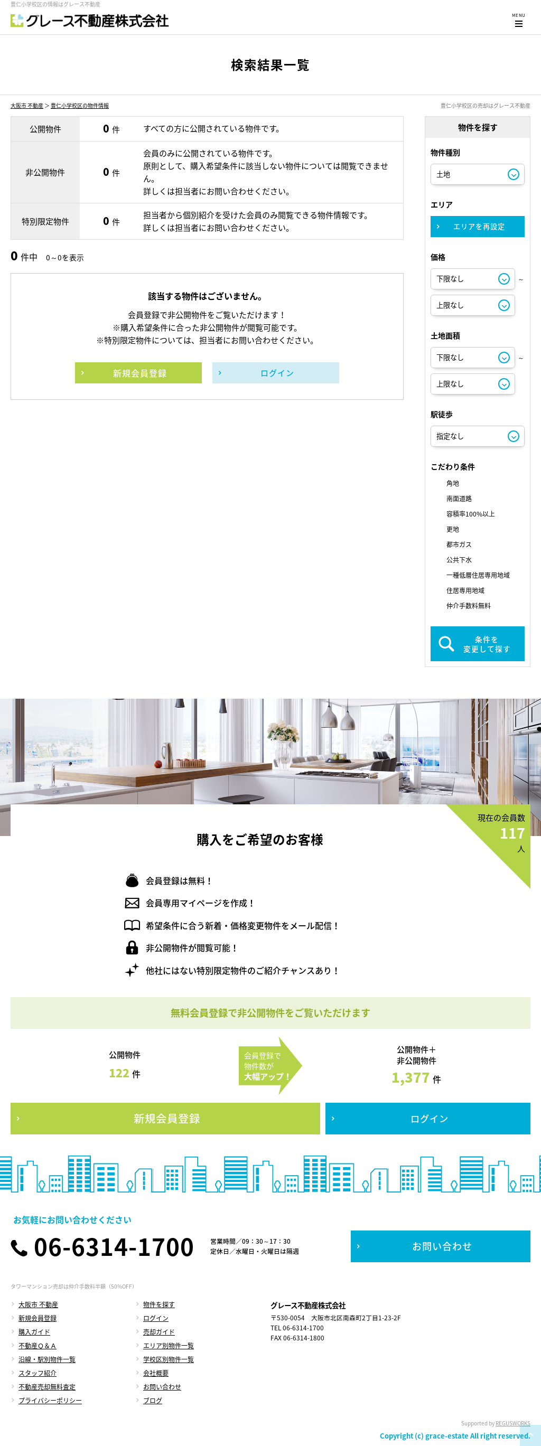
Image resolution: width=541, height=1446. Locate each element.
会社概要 (156, 1373)
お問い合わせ (162, 1387)
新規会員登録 (37, 1318)
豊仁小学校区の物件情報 (80, 105)
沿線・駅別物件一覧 (47, 1359)
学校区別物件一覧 (168, 1359)
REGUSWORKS (513, 1423)
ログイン (156, 1318)
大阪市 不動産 (27, 105)
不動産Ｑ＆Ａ (37, 1345)
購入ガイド (34, 1332)
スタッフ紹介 (37, 1373)
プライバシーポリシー (50, 1400)
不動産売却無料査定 (47, 1387)
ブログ (152, 1400)
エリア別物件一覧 (168, 1345)
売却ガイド (159, 1332)
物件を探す (159, 1304)
